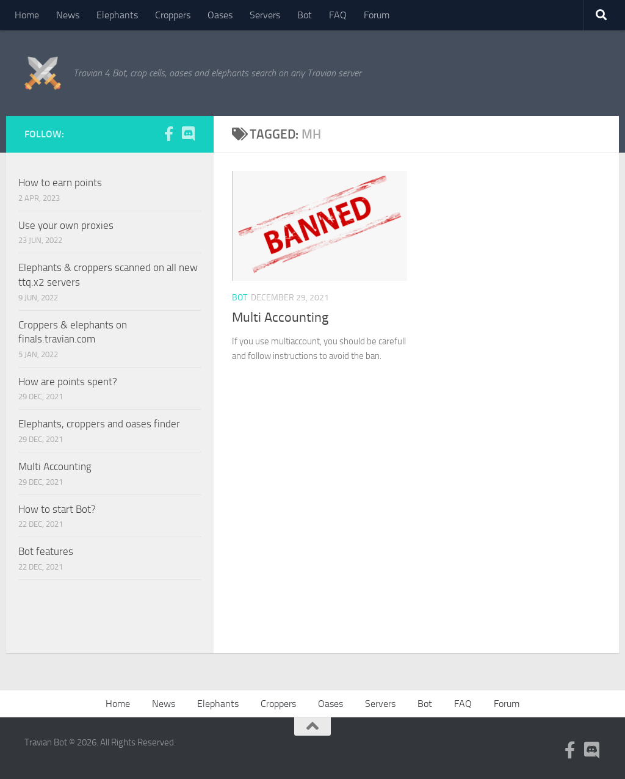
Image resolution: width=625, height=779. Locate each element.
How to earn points (60, 182)
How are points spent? (67, 381)
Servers (265, 15)
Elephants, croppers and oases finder (99, 424)
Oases (220, 15)
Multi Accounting (280, 317)
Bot (304, 15)
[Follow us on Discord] (188, 133)
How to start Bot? (57, 509)
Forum (376, 15)
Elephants (117, 15)
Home (27, 15)
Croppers (172, 15)
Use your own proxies (66, 225)
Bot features (45, 551)
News (67, 15)
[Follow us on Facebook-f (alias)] (168, 133)
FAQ (338, 15)
